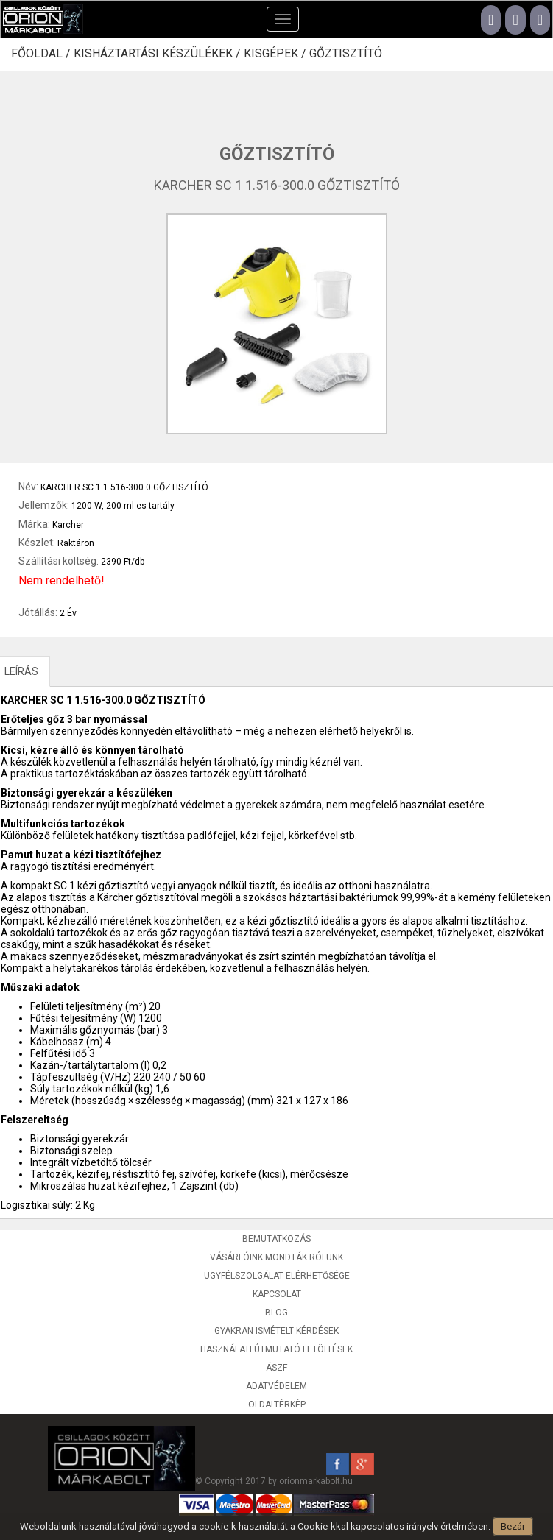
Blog (276, 1312)
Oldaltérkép (277, 1404)
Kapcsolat (277, 1294)
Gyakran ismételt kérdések (276, 1331)
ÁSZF (276, 1368)
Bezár (513, 1526)
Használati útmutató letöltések (276, 1349)
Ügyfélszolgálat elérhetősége (277, 1276)
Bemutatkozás (276, 1239)
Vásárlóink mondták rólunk (276, 1257)
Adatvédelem (276, 1386)
